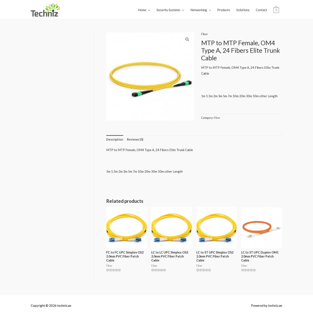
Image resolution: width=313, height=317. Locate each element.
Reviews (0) (135, 139)
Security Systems (168, 10)
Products (223, 10)
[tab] (115, 139)
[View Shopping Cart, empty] (276, 10)
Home (142, 10)
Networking (198, 10)
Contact (261, 10)
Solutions (243, 10)
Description (115, 139)
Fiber (204, 34)
